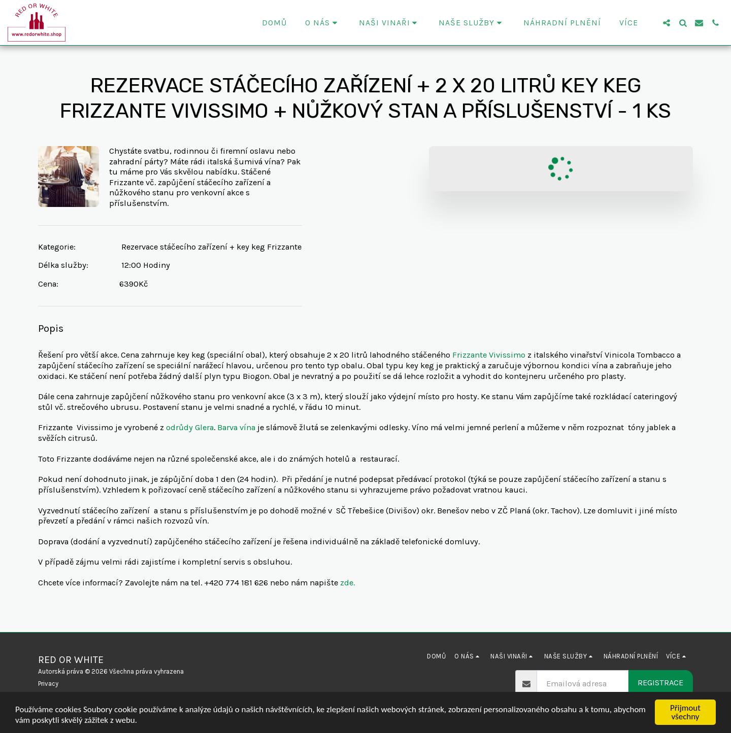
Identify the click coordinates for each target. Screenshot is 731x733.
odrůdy (179, 427)
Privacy (48, 683)
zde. (347, 582)
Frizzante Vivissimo (488, 355)
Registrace (660, 682)
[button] (322, 23)
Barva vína (236, 427)
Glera (204, 427)
